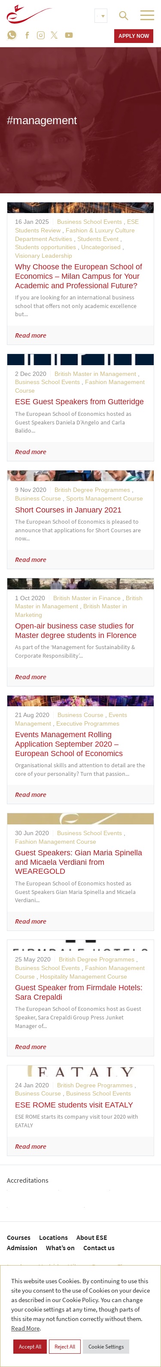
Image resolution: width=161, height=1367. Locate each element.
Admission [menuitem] (22, 1247)
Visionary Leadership (43, 255)
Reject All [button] (65, 1346)
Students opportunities (45, 247)
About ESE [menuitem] (91, 1237)
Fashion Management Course (55, 841)
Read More (25, 1328)
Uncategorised (101, 247)
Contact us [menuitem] (99, 1247)
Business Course (38, 498)
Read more (30, 335)
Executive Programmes (87, 723)
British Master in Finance (87, 598)
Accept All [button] (30, 1346)
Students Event (97, 238)
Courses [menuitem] (18, 1237)
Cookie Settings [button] (106, 1346)
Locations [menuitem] (53, 1237)
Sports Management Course (104, 498)
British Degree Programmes (92, 489)
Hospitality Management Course (83, 976)
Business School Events (89, 221)
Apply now (133, 36)
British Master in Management (95, 373)
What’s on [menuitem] (60, 1247)
